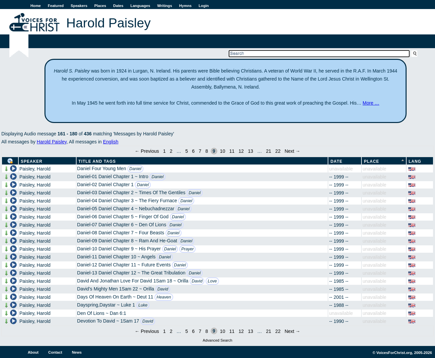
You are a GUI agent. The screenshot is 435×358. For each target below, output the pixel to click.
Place (371, 161)
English (110, 141)
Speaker (31, 161)
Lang (415, 161)
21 (268, 151)
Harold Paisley (52, 141)
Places (100, 6)
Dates (118, 6)
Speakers (79, 6)
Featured (56, 6)
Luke (142, 305)
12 (241, 151)
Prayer (187, 249)
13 (250, 151)
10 (222, 151)
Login (204, 6)
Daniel (135, 168)
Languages (140, 6)
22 (278, 151)
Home (35, 6)
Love (212, 281)
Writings (164, 6)
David (197, 281)
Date (336, 161)
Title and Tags (97, 161)
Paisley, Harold (34, 168)
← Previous (147, 151)
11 (232, 151)
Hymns (185, 6)
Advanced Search (217, 340)
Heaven (163, 297)
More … (371, 103)
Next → (292, 151)
